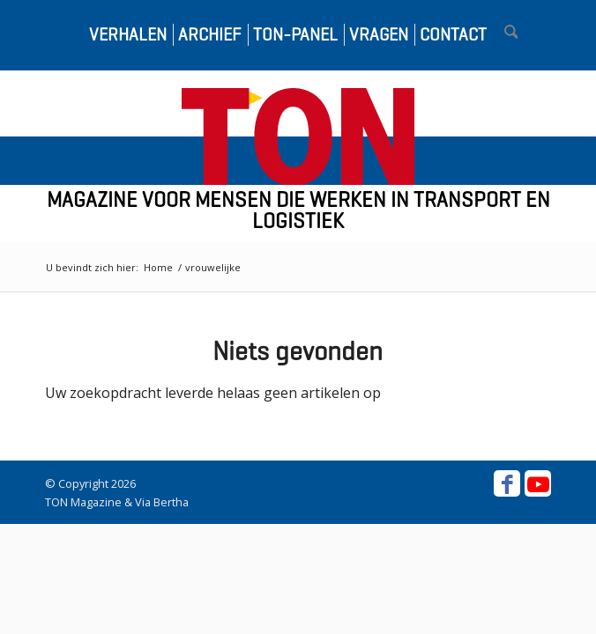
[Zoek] (502, 35)
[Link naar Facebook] (507, 483)
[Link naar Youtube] (538, 483)
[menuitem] (122, 35)
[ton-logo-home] (298, 136)
